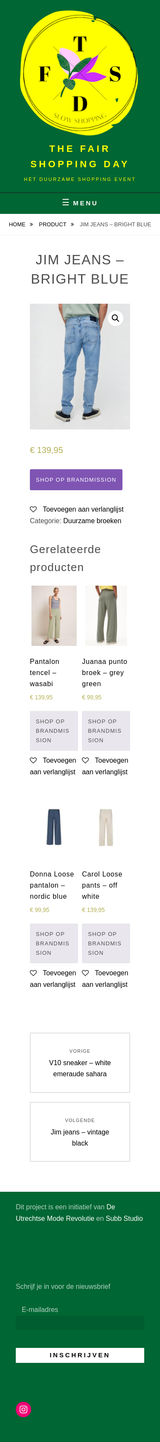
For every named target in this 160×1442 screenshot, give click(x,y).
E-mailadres (40, 1309)
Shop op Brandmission (76, 480)
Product (53, 224)
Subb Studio (124, 1218)
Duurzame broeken (92, 520)
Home (18, 224)
